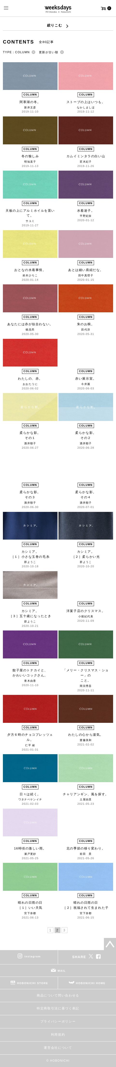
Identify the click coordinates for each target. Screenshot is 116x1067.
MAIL (62, 970)
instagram (32, 956)
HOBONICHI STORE (32, 982)
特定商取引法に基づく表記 (58, 1008)
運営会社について (58, 1048)
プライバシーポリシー (58, 1021)
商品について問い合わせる (58, 995)
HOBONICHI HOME (91, 982)
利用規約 (58, 1034)
